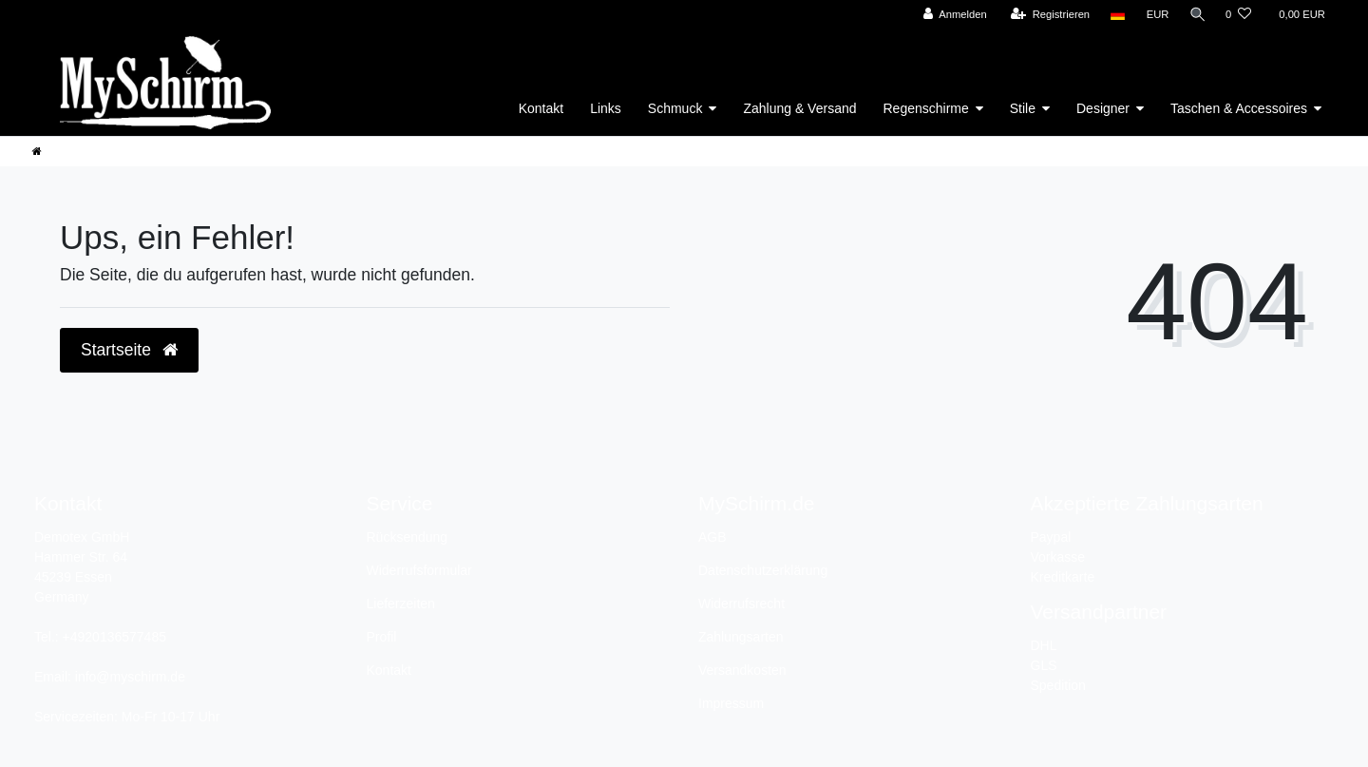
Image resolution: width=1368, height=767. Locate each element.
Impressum (731, 703)
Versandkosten (742, 670)
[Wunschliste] (1238, 14)
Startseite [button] (129, 349)
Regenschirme (926, 108)
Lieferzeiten (401, 603)
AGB (712, 537)
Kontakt (541, 108)
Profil (382, 636)
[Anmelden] (952, 14)
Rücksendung (407, 537)
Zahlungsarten (741, 636)
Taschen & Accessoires (1238, 108)
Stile (1023, 108)
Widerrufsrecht (741, 603)
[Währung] (1155, 14)
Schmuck (675, 108)
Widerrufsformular (419, 570)
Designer (1103, 108)
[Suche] (1196, 14)
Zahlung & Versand (799, 108)
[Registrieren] (1047, 14)
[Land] (1115, 14)
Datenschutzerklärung (762, 570)
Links (605, 108)
